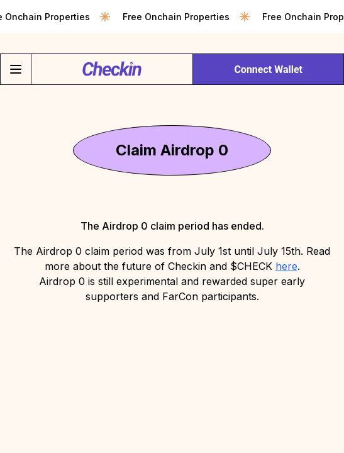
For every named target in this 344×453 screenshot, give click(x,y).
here (286, 266)
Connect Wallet (268, 70)
